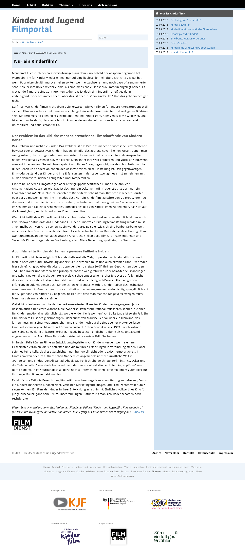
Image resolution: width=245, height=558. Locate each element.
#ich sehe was (107, 5)
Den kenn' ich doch (178, 466)
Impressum (225, 453)
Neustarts (67, 466)
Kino (99, 471)
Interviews (95, 466)
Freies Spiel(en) (179, 43)
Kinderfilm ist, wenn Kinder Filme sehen (194, 29)
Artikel (31, 5)
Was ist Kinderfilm (112, 466)
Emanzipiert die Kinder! (184, 34)
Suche (80, 471)
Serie (116, 471)
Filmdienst (137, 412)
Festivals (151, 466)
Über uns (85, 5)
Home (16, 5)
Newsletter (172, 453)
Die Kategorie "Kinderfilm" (186, 20)
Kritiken (47, 5)
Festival (125, 471)
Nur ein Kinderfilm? (182, 52)
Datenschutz (206, 453)
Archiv (156, 453)
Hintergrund (81, 466)
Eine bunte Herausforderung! (188, 38)
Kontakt (188, 453)
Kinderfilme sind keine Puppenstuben (193, 47)
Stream (108, 471)
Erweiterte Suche (140, 471)
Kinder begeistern (181, 24)
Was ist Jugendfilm (134, 466)
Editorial (162, 466)
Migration (188, 471)
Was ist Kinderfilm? (32, 42)
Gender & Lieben (172, 471)
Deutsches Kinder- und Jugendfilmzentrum (49, 453)
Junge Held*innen (65, 471)
